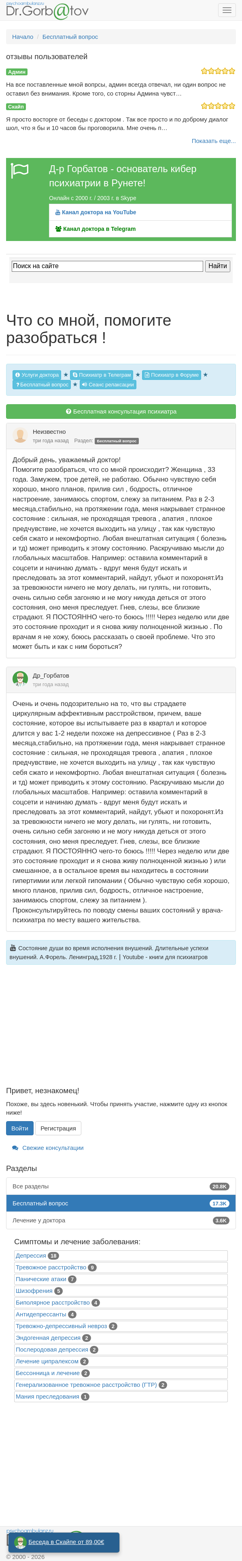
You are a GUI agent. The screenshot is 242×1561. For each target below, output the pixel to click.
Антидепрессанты (41, 1314)
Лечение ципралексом (47, 1361)
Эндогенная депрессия (48, 1337)
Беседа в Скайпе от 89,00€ (66, 1541)
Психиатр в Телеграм (101, 375)
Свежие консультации (48, 1147)
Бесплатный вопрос (41, 385)
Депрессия (31, 1255)
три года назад (51, 440)
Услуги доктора (37, 375)
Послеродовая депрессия (52, 1349)
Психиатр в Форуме (171, 375)
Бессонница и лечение (48, 1372)
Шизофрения (34, 1290)
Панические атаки (41, 1278)
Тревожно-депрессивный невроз (61, 1325)
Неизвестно (49, 431)
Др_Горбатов (51, 675)
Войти (19, 1128)
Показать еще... (214, 140)
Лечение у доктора (121, 1220)
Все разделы (121, 1186)
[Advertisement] (121, 1030)
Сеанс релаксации (108, 385)
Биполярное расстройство (53, 1302)
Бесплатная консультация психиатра (121, 411)
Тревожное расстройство (51, 1267)
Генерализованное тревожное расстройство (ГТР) (86, 1384)
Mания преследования (47, 1396)
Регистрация (58, 1128)
